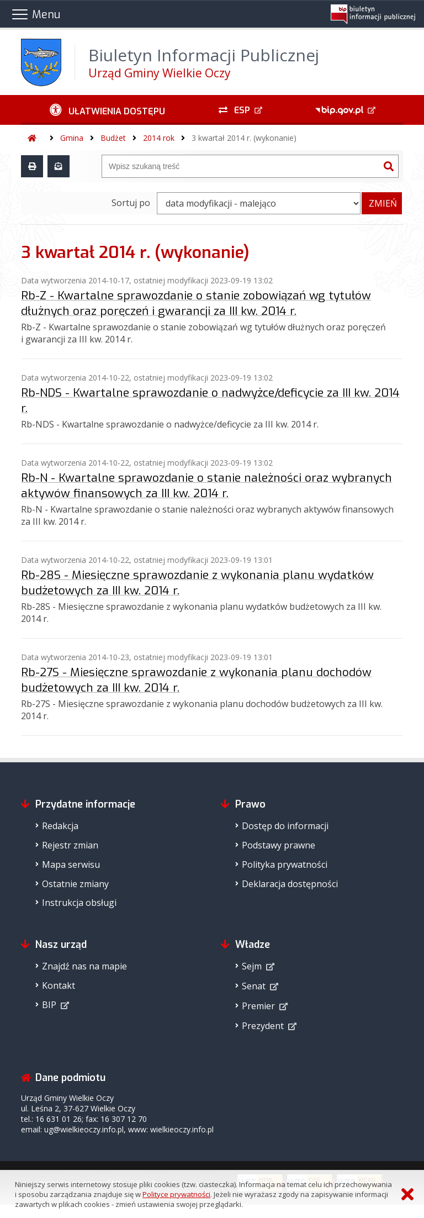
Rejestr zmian (70, 845)
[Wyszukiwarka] (240, 166)
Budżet (113, 138)
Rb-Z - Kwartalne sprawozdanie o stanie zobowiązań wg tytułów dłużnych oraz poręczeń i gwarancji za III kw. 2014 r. (196, 303)
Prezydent (263, 1026)
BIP (49, 1005)
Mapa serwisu (71, 864)
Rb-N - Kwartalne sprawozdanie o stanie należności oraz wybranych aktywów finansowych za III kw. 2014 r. (206, 485)
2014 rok (158, 138)
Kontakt (58, 985)
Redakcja (60, 826)
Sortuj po (131, 203)
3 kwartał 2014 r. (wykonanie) (244, 138)
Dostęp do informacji (285, 826)
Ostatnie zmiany (75, 884)
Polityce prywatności (176, 1194)
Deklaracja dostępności (290, 884)
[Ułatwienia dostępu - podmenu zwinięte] (107, 110)
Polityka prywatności (284, 864)
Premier (258, 1006)
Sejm (252, 966)
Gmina (71, 138)
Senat (254, 986)
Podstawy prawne (278, 845)
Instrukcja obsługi (79, 903)
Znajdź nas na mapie (84, 966)
